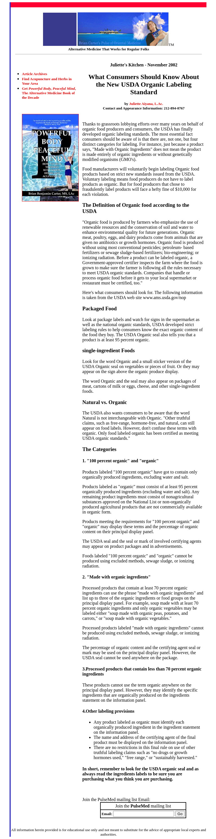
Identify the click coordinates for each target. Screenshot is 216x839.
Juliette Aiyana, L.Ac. (146, 104)
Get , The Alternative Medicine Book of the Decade (49, 93)
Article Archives (34, 74)
